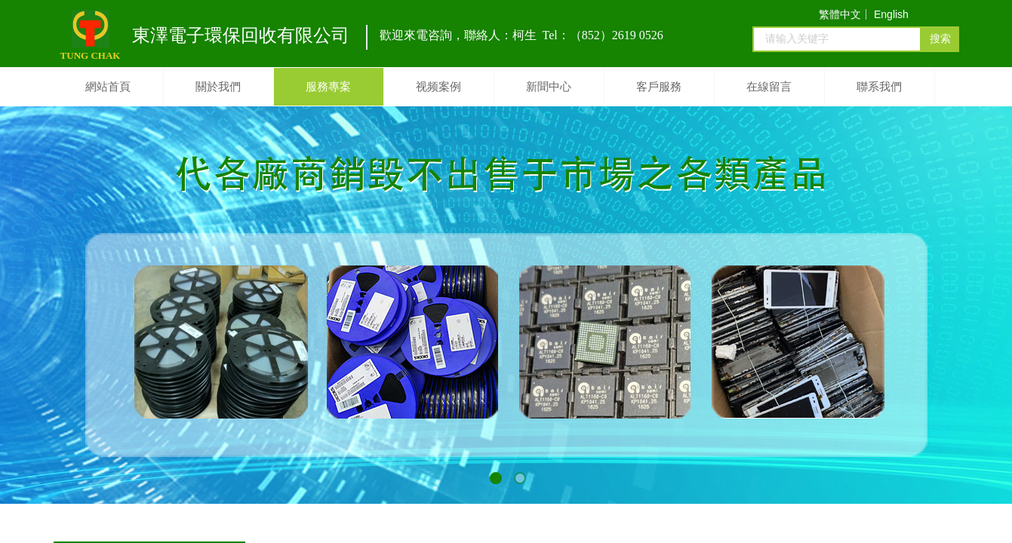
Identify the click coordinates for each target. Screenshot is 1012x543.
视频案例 (438, 87)
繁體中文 (840, 14)
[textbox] (836, 39)
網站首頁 (108, 87)
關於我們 (218, 87)
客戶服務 (658, 87)
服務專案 (328, 87)
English (891, 14)
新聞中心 (548, 87)
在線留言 (769, 87)
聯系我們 (879, 87)
